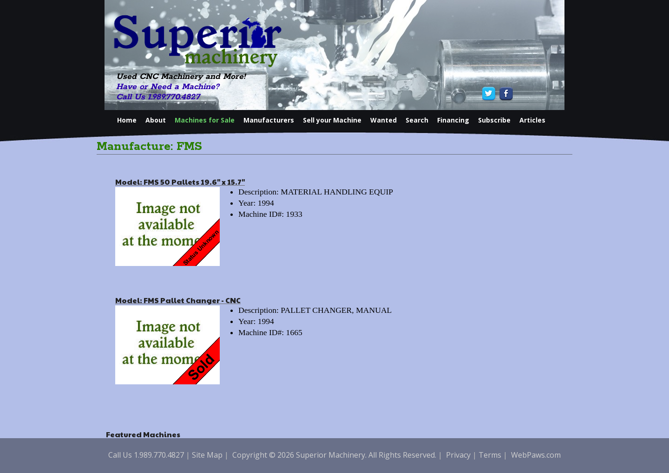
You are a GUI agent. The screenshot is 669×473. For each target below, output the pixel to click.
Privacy (458, 455)
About (155, 120)
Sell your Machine (332, 120)
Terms (490, 455)
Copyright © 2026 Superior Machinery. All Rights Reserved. (334, 455)
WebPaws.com (536, 455)
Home (127, 120)
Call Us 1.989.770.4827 (158, 97)
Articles (532, 120)
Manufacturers (268, 120)
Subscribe (494, 120)
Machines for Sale (205, 120)
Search (417, 120)
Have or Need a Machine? (167, 87)
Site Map (207, 455)
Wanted (383, 120)
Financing (453, 120)
